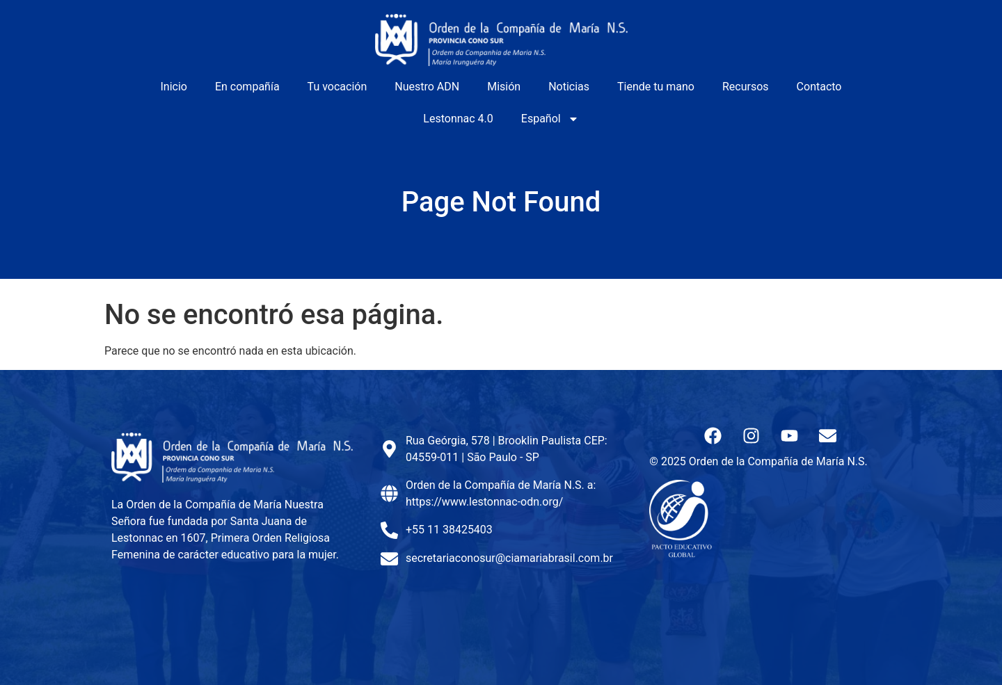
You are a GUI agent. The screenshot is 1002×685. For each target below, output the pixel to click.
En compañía (247, 86)
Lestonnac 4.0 (458, 118)
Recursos (745, 86)
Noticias (568, 86)
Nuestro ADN (427, 86)
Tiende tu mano (655, 86)
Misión (503, 86)
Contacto (819, 86)
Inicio (174, 86)
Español (550, 118)
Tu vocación (337, 86)
